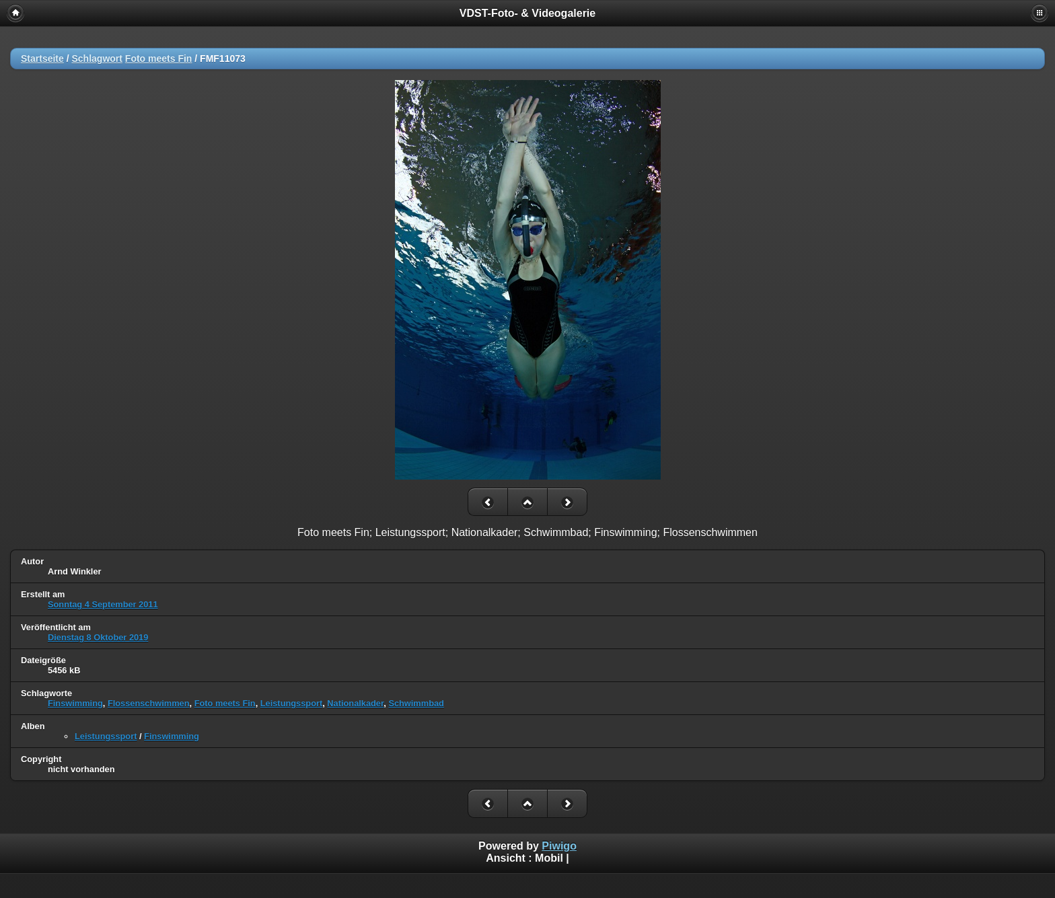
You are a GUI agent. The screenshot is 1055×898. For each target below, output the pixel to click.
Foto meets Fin (158, 58)
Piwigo (559, 846)
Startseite (42, 58)
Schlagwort (96, 58)
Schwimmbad (416, 703)
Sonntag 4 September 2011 (103, 604)
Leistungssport (291, 703)
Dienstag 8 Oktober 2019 (98, 637)
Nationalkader (355, 703)
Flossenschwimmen (149, 703)
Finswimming (75, 703)
